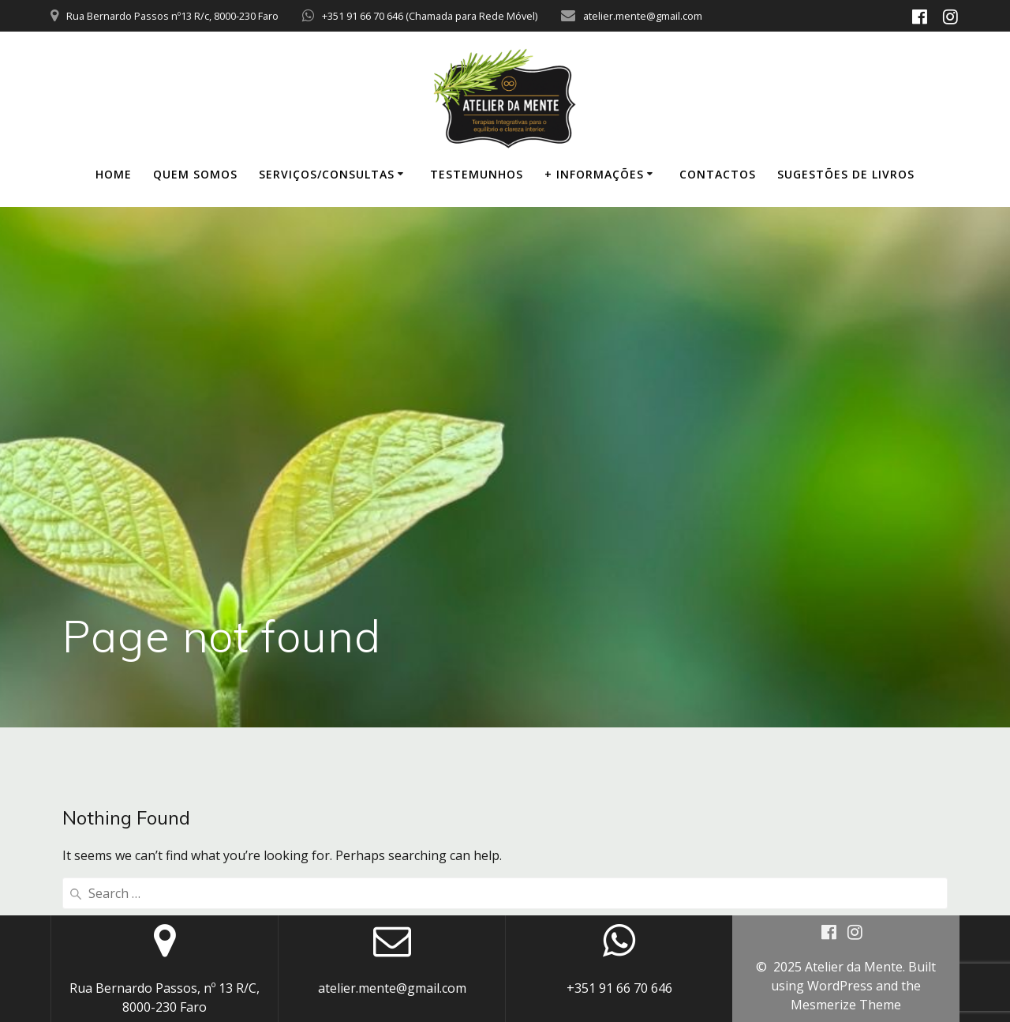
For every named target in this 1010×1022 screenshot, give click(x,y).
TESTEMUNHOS (476, 174)
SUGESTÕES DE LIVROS (846, 174)
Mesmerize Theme (846, 1004)
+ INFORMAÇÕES (594, 174)
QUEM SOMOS (195, 174)
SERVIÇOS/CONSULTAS (327, 174)
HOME (113, 174)
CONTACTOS (717, 174)
